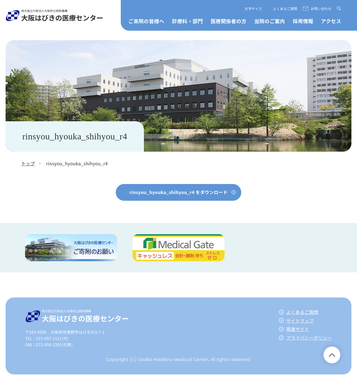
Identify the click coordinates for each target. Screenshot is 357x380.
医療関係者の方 (229, 21)
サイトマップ (299, 320)
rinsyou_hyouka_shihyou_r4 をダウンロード (178, 192)
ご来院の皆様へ (146, 21)
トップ (28, 163)
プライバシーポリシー (309, 337)
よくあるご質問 (285, 8)
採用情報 (303, 21)
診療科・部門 (187, 21)
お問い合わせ (321, 8)
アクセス (331, 21)
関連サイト (297, 329)
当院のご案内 (269, 21)
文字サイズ (253, 8)
